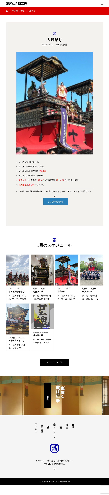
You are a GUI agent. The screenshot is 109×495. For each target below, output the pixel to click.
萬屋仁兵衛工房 (16, 3)
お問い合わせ (42, 427)
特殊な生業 (67, 423)
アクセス (36, 427)
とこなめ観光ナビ (56, 202)
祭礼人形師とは (73, 425)
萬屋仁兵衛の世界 (48, 396)
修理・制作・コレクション (54, 430)
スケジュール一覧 (54, 363)
